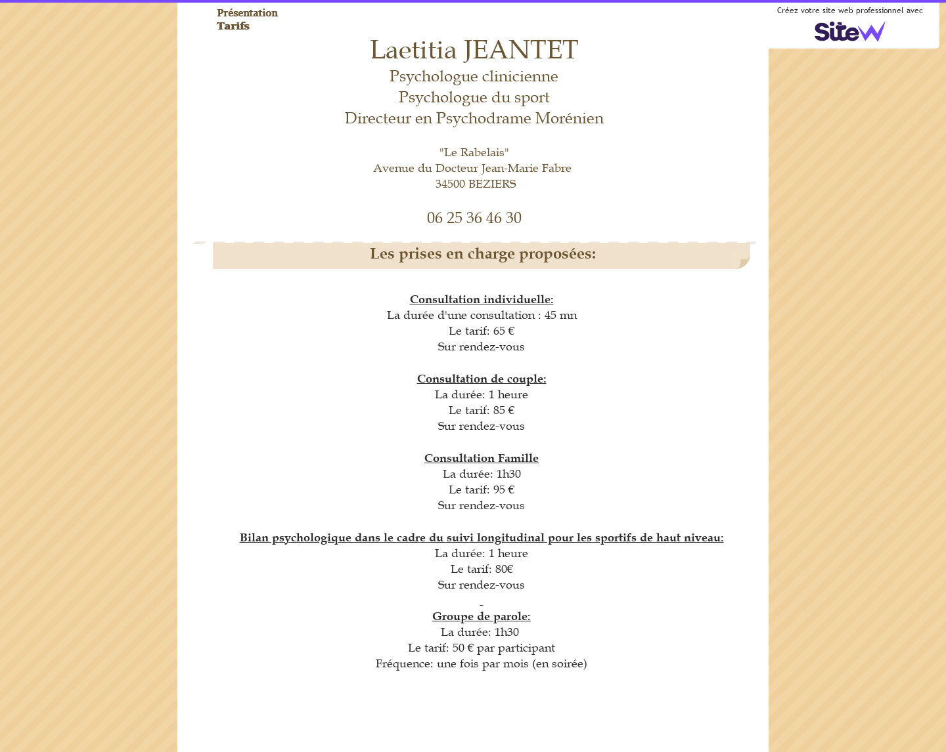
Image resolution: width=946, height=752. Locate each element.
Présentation (247, 12)
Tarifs (233, 25)
